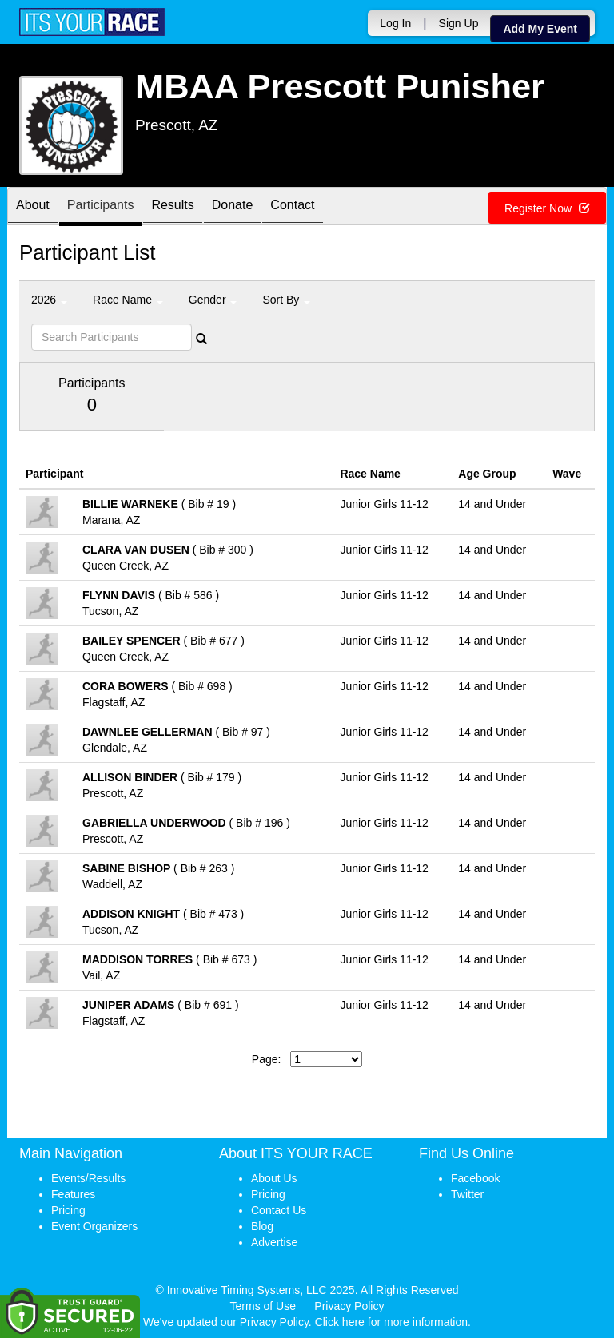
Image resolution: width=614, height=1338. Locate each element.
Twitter (467, 1194)
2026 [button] (49, 299)
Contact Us (278, 1210)
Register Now (547, 208)
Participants (100, 207)
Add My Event (540, 28)
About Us (274, 1178)
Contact (292, 207)
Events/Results (88, 1178)
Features (73, 1194)
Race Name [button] (128, 299)
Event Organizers (94, 1226)
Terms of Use (263, 1306)
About (33, 207)
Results (172, 207)
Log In (395, 23)
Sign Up (459, 23)
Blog (262, 1226)
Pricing (68, 1210)
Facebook (475, 1178)
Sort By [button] (286, 299)
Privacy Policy (349, 1306)
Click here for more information (391, 1322)
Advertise (274, 1242)
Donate (232, 207)
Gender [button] (213, 299)
